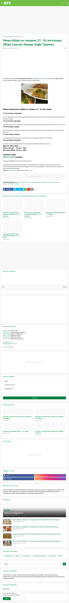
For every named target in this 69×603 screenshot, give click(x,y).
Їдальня (17, 555)
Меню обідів (42, 182)
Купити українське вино (34, 176)
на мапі (30, 170)
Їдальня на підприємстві (13, 513)
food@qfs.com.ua (7, 342)
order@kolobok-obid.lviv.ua (10, 343)
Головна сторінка (8, 36)
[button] (2, 3)
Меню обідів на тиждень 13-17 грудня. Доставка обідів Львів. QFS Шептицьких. (36, 519)
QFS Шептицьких (8, 555)
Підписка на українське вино (34, 362)
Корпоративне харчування (39, 555)
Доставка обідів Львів (32, 182)
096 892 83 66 (6, 332)
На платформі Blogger (9, 596)
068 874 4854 (9, 157)
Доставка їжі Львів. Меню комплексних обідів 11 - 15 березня (33, 214)
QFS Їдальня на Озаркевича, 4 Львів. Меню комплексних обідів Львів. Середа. (35, 527)
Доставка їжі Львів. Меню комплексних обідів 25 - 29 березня (11, 214)
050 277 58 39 (6, 338)
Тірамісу (17, 183)
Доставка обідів (18, 36)
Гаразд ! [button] (7, 598)
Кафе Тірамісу (41, 78)
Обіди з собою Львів (8, 183)
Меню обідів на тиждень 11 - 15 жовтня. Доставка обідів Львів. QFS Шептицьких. (36, 541)
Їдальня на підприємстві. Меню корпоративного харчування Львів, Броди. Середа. (36, 534)
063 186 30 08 (6, 337)
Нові (3, 287)
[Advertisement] (35, 20)
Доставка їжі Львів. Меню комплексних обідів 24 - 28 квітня (11, 235)
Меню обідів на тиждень (52, 182)
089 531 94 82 (6, 330)
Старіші (65, 287)
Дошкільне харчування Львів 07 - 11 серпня (56, 213)
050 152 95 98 (6, 335)
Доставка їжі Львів (8, 347)
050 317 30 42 (6, 333)
